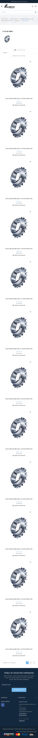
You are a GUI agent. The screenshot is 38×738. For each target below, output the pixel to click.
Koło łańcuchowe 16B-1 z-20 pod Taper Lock (18, 449)
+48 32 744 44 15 (23, 715)
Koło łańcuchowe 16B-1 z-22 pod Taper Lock (18, 549)
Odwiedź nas (22, 720)
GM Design (10, 729)
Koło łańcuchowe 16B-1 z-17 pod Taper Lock (18, 298)
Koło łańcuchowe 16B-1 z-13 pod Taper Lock (18, 98)
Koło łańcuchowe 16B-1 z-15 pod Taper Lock (18, 198)
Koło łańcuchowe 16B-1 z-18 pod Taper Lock (18, 348)
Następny (34, 662)
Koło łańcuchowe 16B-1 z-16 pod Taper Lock (18, 248)
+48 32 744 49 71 (23, 713)
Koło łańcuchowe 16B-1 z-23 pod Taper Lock (18, 599)
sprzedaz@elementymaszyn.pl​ (25, 711)
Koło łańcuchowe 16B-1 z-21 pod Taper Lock (18, 499)
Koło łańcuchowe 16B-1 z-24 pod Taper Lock (18, 649)
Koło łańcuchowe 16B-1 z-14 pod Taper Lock (18, 148)
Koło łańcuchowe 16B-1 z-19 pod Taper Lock (18, 398)
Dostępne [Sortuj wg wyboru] (19, 52)
